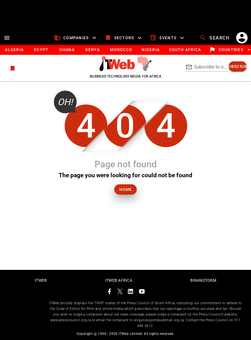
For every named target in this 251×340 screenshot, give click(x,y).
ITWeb (41, 280)
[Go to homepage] (125, 69)
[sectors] (123, 37)
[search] (215, 37)
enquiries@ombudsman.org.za (159, 320)
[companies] (75, 37)
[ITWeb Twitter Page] (120, 292)
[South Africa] (184, 50)
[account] (242, 38)
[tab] (14, 50)
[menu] (7, 38)
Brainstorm (203, 280)
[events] (167, 37)
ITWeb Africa (118, 280)
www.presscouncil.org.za (70, 320)
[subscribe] (237, 66)
